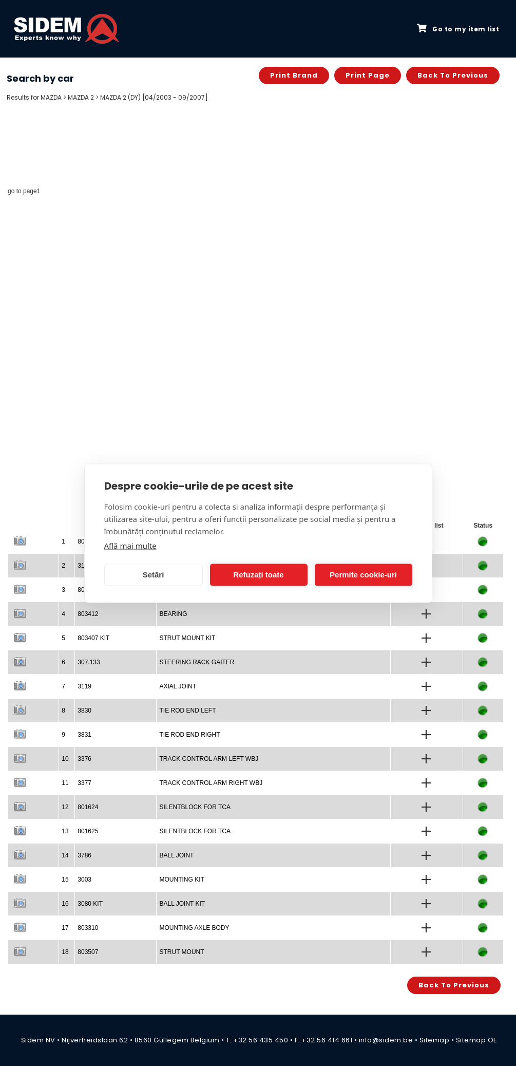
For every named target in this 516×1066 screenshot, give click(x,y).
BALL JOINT (176, 855)
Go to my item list (458, 28)
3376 (84, 758)
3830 (84, 710)
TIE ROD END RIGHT (189, 734)
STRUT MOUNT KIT (187, 638)
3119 (84, 686)
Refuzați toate (258, 574)
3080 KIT (90, 903)
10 (65, 758)
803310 (88, 927)
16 (65, 903)
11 (65, 783)
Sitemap (434, 1040)
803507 (88, 952)
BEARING (173, 614)
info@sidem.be (386, 1040)
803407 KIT (93, 638)
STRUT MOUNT (181, 952)
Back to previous (452, 75)
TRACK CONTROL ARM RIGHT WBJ (210, 783)
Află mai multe (130, 545)
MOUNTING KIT (181, 879)
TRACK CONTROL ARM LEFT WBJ (208, 758)
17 (65, 927)
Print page (368, 75)
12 (65, 807)
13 (65, 831)
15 (65, 879)
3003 (84, 879)
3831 (84, 734)
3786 (84, 855)
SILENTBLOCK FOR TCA (194, 807)
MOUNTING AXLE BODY (194, 927)
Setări (153, 574)
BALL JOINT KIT (182, 903)
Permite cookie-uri (363, 574)
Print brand (294, 75)
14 (65, 855)
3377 (84, 783)
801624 (88, 807)
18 (65, 952)
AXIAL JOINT (177, 686)
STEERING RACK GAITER (196, 662)
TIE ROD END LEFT (187, 710)
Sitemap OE (477, 1040)
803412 (88, 614)
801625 (88, 831)
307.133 (89, 662)
